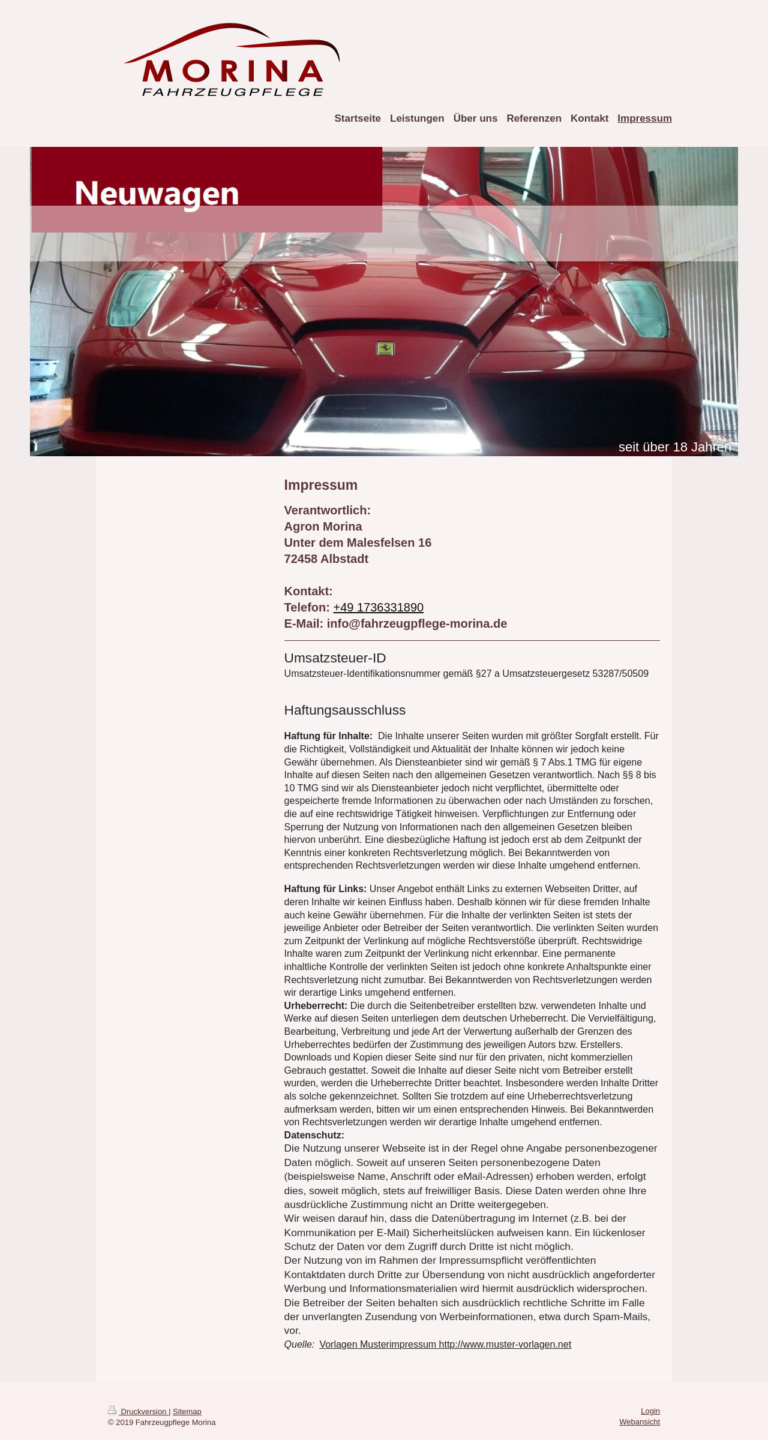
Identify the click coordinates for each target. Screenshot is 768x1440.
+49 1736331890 (378, 607)
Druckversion (138, 1411)
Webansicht (639, 1421)
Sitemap (187, 1411)
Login (650, 1410)
